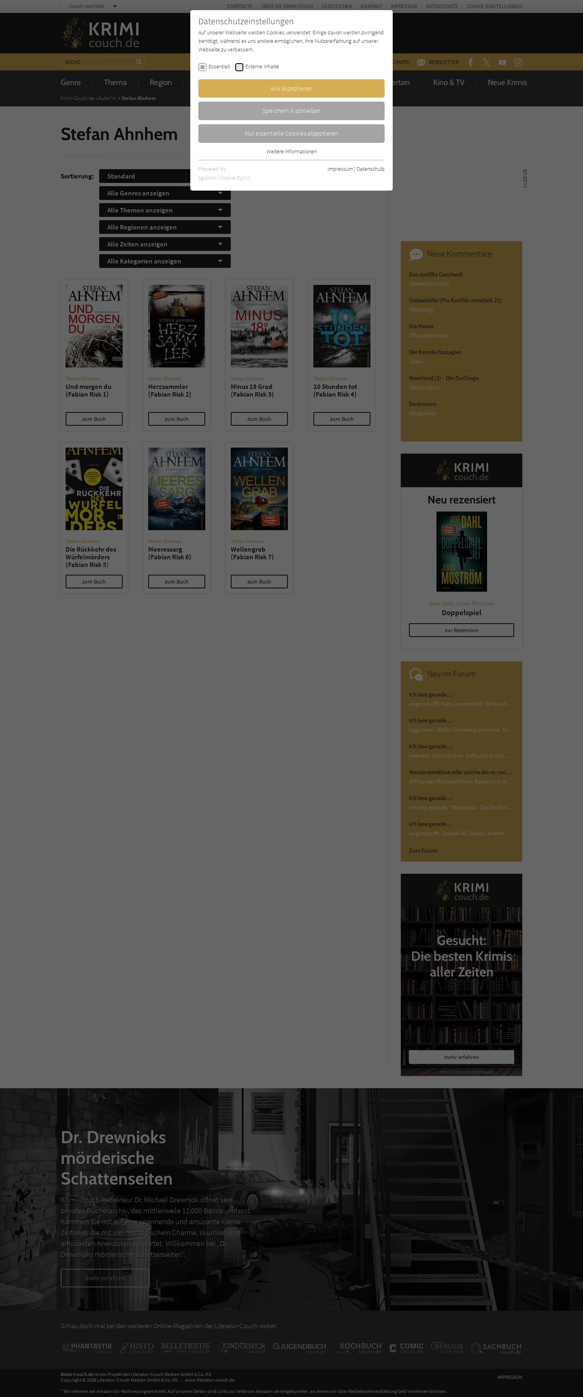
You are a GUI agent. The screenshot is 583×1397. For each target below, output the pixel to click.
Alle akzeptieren (291, 88)
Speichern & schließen (291, 110)
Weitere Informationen (291, 151)
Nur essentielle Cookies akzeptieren (291, 133)
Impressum (340, 168)
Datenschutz (371, 168)
